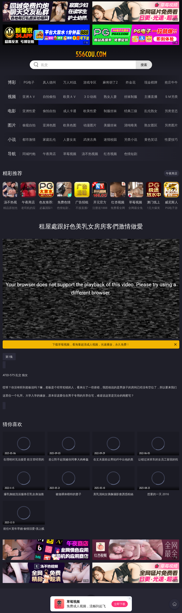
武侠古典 (89, 139)
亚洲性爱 (28, 111)
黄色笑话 (150, 139)
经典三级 (130, 111)
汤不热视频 (90, 154)
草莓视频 (69, 154)
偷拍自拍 (49, 111)
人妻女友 (69, 139)
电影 (12, 111)
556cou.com (91, 54)
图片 (12, 125)
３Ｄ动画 (89, 96)
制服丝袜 (110, 111)
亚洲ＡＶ (28, 96)
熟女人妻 (110, 96)
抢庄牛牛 (171, 82)
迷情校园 (110, 139)
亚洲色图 (49, 125)
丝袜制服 (130, 96)
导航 (12, 153)
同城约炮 (28, 154)
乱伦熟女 (150, 111)
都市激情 (28, 139)
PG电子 (29, 82)
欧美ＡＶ (69, 96)
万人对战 (69, 82)
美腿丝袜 (110, 125)
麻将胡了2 (110, 82)
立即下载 (119, 604)
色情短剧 (130, 154)
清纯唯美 (130, 125)
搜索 (144, 64)
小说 (12, 139)
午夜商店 (49, 154)
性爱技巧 (171, 139)
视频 (12, 96)
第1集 (9, 357)
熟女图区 (150, 125)
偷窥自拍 (28, 125)
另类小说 (130, 139)
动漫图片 (89, 125)
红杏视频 (110, 154)
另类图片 (171, 125)
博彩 (12, 82)
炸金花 (131, 82)
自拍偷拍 (49, 96)
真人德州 (49, 82)
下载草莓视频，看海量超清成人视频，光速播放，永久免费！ (114, 344)
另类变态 (171, 111)
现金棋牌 (150, 82)
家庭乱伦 (49, 139)
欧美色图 (69, 125)
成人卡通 (69, 111)
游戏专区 (89, 82)
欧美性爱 (89, 111)
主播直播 (150, 96)
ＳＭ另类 (171, 96)
